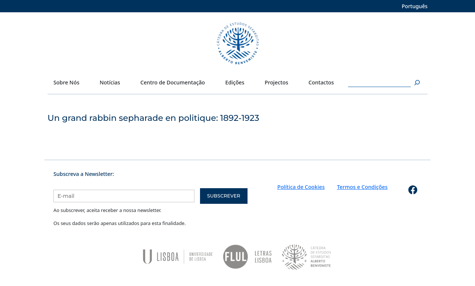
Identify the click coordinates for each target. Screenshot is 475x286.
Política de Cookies (301, 186)
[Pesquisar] (416, 82)
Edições (235, 82)
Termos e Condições (362, 186)
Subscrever (223, 196)
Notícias (110, 82)
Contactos (321, 82)
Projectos (276, 82)
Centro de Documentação (172, 82)
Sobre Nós (66, 82)
